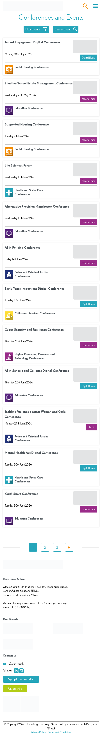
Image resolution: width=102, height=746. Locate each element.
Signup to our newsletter (21, 679)
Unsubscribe (15, 688)
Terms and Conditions (59, 732)
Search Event (63, 29)
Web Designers (89, 724)
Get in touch (16, 664)
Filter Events (32, 29)
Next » (69, 547)
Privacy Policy (38, 732)
